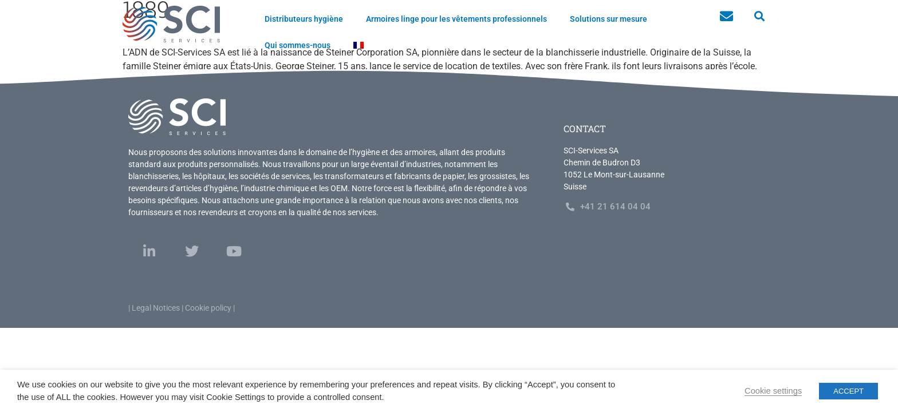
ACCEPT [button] (848, 391)
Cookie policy (208, 307)
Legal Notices (156, 307)
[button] (759, 16)
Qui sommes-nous (297, 45)
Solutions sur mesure (608, 18)
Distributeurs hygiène (304, 18)
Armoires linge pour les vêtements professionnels (456, 18)
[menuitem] (358, 45)
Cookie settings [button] (773, 390)
